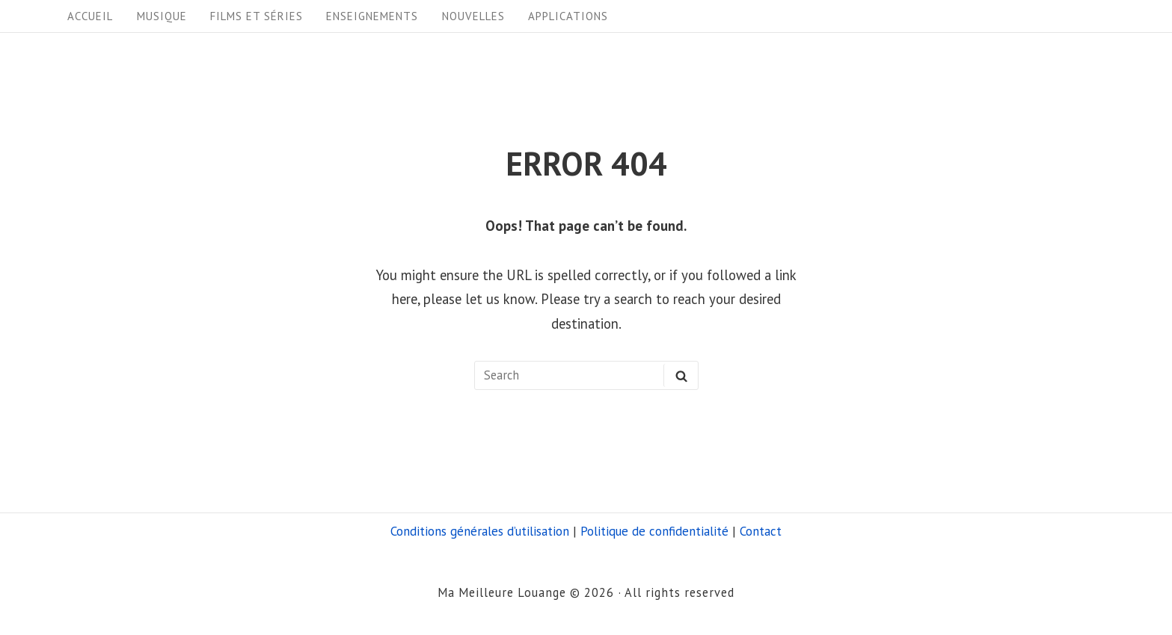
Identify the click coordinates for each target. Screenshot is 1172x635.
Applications (568, 16)
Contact (761, 531)
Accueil (90, 16)
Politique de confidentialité (654, 531)
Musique (162, 16)
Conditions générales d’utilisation (479, 531)
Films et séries (256, 16)
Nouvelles (473, 16)
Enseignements (372, 16)
